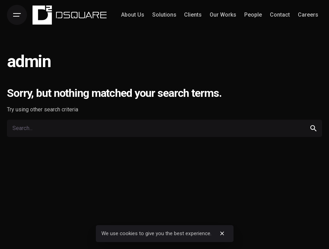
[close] (222, 233)
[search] (313, 128)
